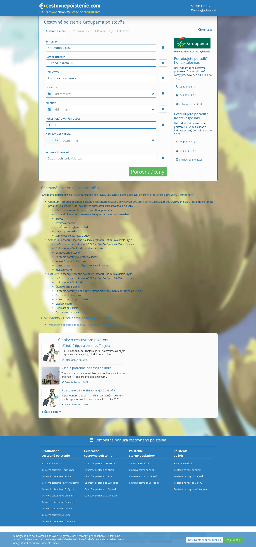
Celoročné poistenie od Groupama (102, 495)
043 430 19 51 (188, 95)
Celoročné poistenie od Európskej (101, 482)
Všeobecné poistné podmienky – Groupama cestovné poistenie (86, 324)
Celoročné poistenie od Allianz (99, 469)
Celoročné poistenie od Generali (100, 489)
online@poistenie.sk (205, 10)
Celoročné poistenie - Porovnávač (101, 463)
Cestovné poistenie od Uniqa (56, 514)
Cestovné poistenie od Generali (57, 495)
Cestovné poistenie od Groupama (58, 502)
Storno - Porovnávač (139, 463)
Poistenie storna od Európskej (144, 482)
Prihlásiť (205, 30)
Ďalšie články (51, 411)
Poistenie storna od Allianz (142, 469)
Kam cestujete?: (56, 57)
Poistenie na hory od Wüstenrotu (190, 489)
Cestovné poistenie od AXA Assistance (61, 482)
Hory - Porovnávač (183, 463)
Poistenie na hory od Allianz (188, 469)
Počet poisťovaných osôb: (63, 118)
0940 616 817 (202, 6)
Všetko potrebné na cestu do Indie (87, 368)
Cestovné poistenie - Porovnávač (58, 469)
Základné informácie (52, 463)
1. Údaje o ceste (56, 31)
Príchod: (51, 103)
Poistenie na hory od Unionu (188, 482)
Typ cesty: (52, 41)
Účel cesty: (53, 72)
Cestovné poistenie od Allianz (56, 476)
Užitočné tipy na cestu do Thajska (86, 345)
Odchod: (51, 87)
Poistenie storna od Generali (143, 476)
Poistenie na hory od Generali (189, 476)
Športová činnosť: (58, 152)
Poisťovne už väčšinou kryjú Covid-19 (88, 390)
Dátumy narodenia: (58, 134)
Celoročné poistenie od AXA (98, 476)
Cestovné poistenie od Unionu (57, 508)
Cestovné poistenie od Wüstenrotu (59, 521)
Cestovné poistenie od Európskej (58, 489)
